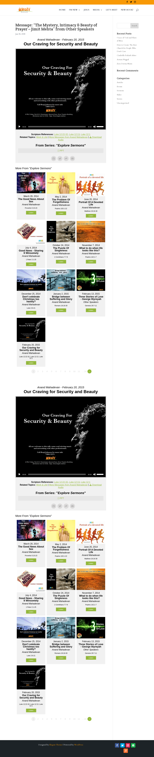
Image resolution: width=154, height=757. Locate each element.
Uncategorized (123, 103)
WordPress (78, 744)
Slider (119, 94)
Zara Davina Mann (124, 63)
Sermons (120, 90)
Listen (31, 213)
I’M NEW (73, 10)
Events (119, 86)
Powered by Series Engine (96, 378)
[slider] (57, 126)
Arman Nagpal (123, 59)
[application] (61, 126)
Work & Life (41, 137)
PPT (62, 151)
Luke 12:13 (74, 134)
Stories (119, 99)
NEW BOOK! (127, 10)
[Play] (19, 126)
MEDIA (96, 10)
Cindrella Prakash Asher (126, 55)
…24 (84, 371)
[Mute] (94, 126)
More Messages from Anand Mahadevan (68, 137)
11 (79, 371)
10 (74, 371)
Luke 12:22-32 (61, 134)
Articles (120, 82)
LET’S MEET (111, 10)
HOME (62, 10)
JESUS (86, 10)
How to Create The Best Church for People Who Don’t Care (127, 48)
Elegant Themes (55, 744)
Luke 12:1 (85, 134)
